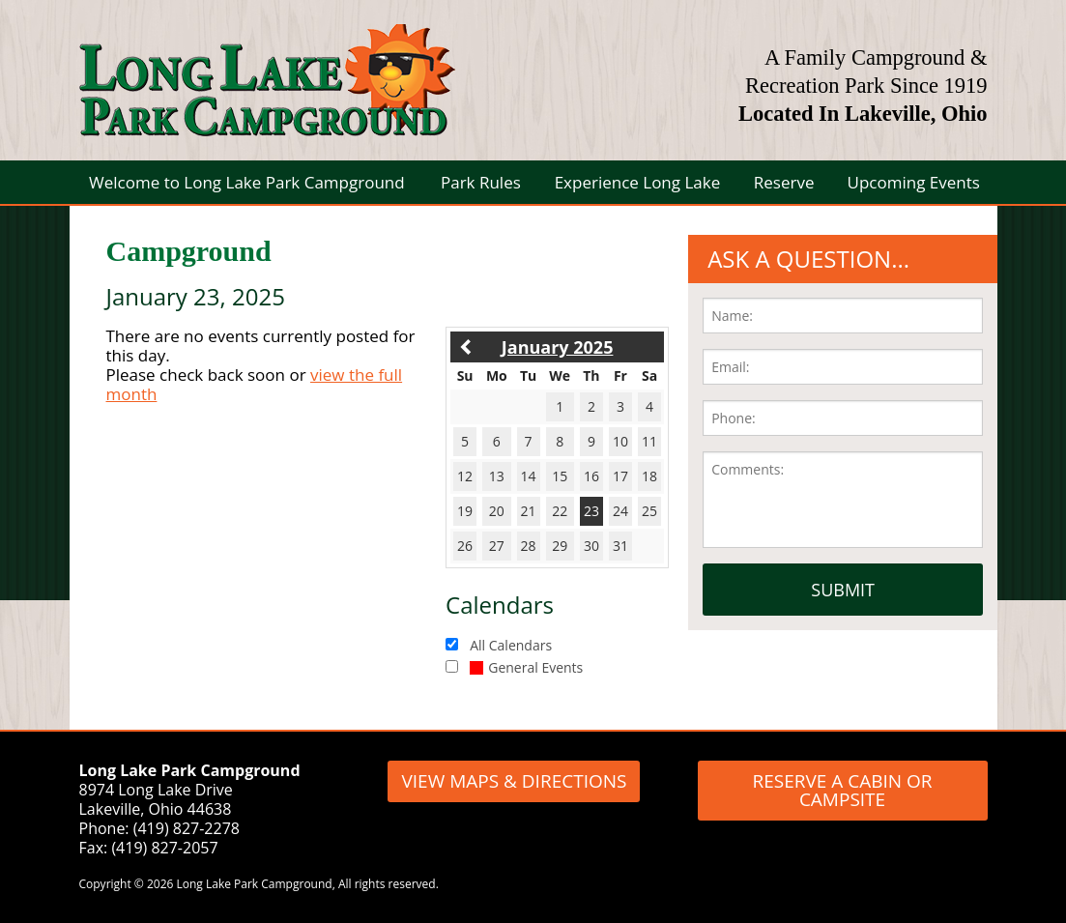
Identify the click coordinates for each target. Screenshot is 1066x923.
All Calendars (511, 645)
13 (496, 476)
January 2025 (558, 347)
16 (591, 476)
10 (620, 441)
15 (559, 476)
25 (649, 511)
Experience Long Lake (638, 182)
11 (649, 441)
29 (559, 545)
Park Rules (481, 182)
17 (620, 476)
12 (465, 476)
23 (591, 511)
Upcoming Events (914, 182)
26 (465, 545)
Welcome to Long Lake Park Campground (247, 182)
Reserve (784, 182)
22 (559, 511)
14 (528, 476)
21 (528, 511)
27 (496, 545)
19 (465, 511)
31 (620, 545)
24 (620, 511)
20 (496, 511)
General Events (526, 667)
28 (528, 545)
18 (649, 476)
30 (591, 545)
